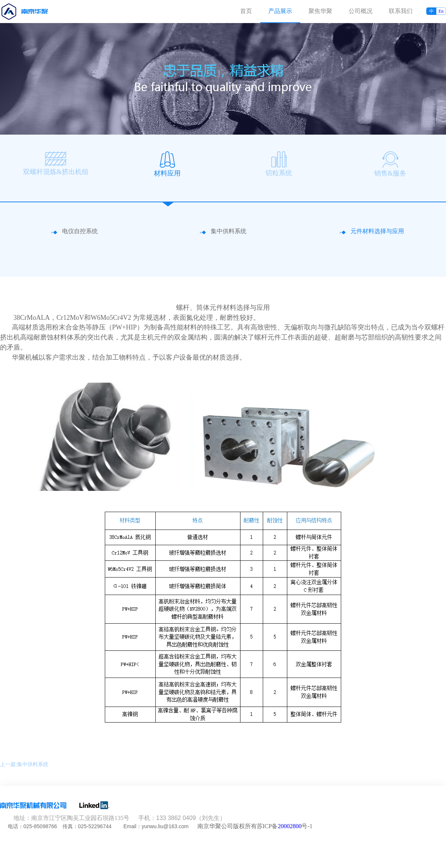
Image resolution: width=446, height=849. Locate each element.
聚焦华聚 (320, 11)
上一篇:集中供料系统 (24, 764)
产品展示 (280, 11)
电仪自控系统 (80, 231)
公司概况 (360, 11)
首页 (246, 11)
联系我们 (401, 11)
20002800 (289, 826)
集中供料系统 (228, 231)
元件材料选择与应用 (377, 231)
